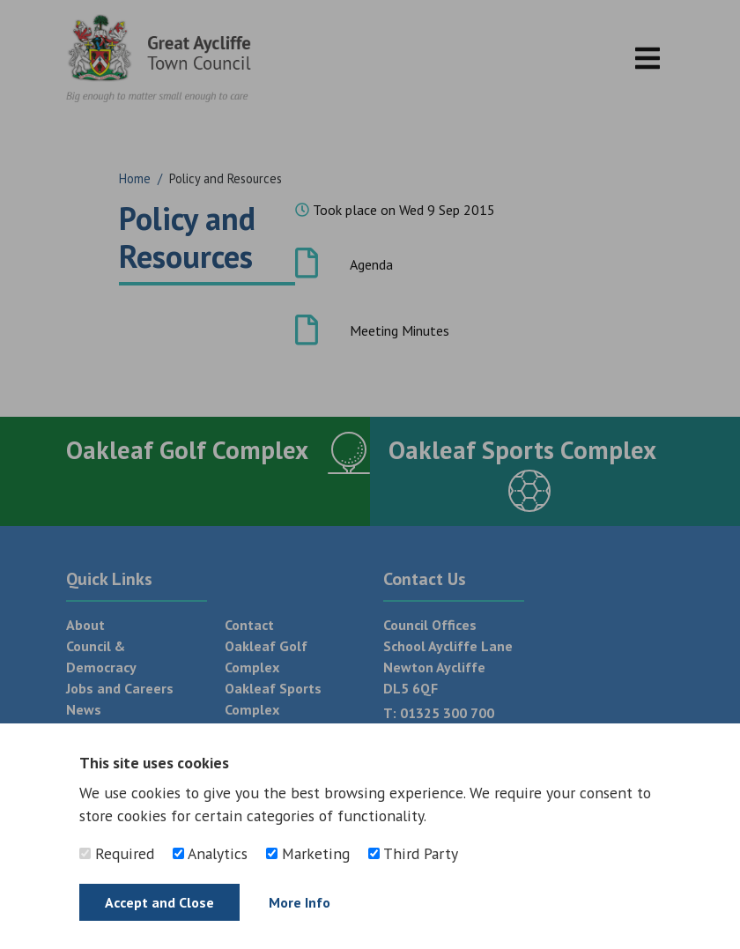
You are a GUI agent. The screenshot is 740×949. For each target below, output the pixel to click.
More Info (299, 902)
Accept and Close (159, 902)
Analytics (210, 853)
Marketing (308, 853)
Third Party (413, 853)
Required (116, 853)
